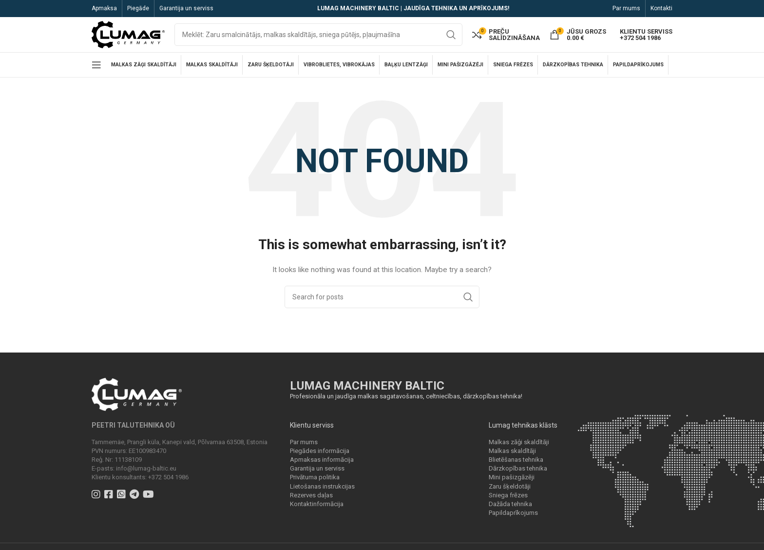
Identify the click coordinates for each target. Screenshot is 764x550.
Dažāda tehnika (510, 507)
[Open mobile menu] (96, 69)
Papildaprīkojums (513, 516)
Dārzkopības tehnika (518, 472)
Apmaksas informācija (322, 463)
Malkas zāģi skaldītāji (519, 446)
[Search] (318, 36)
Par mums (304, 446)
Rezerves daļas (311, 499)
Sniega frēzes (508, 499)
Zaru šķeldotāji (510, 490)
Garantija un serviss (317, 472)
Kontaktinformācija (317, 507)
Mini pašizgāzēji (512, 481)
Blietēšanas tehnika (516, 463)
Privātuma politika (315, 481)
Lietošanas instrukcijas (322, 490)
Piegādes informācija (319, 454)
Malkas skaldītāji (512, 454)
